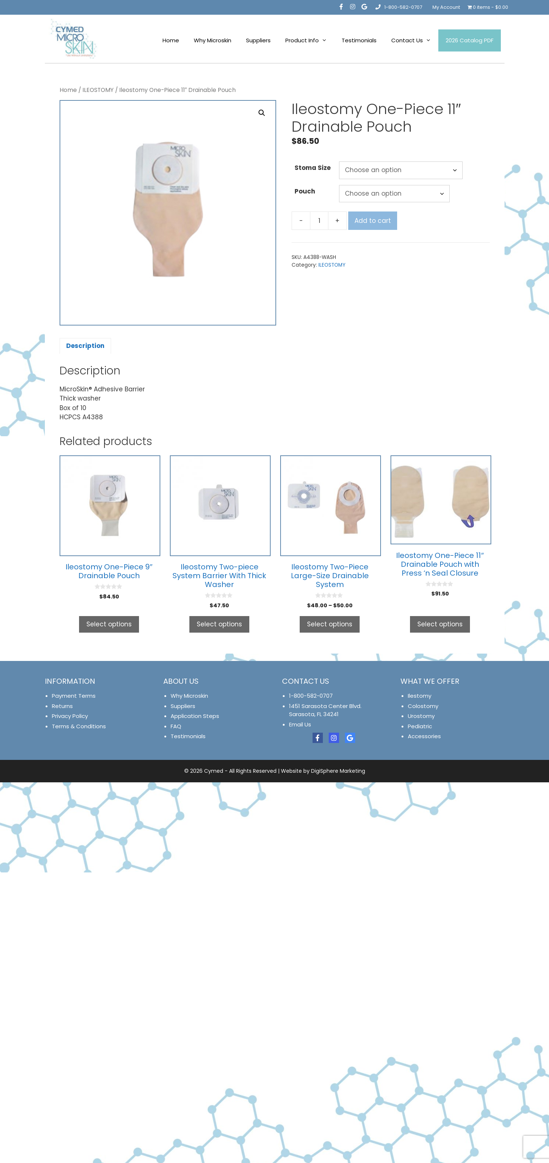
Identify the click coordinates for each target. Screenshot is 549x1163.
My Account (446, 7)
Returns (62, 706)
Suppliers (258, 40)
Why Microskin (212, 40)
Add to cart (372, 220)
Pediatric (420, 726)
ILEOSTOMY (98, 90)
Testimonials (359, 40)
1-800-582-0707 (398, 7)
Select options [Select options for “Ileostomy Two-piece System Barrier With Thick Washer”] (219, 624)
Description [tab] (85, 345)
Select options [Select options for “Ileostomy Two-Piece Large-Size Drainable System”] (329, 624)
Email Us (300, 724)
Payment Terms (74, 696)
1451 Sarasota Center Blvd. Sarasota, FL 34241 (325, 710)
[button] (261, 113)
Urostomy (421, 716)
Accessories (424, 736)
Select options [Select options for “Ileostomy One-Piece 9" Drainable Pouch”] (109, 624)
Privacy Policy (70, 716)
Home (171, 40)
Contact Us (414, 40)
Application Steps (195, 716)
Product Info (309, 40)
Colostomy (423, 706)
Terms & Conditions (79, 726)
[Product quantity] (319, 220)
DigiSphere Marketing (338, 771)
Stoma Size (313, 167)
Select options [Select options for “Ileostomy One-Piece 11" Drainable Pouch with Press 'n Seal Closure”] (440, 624)
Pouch (305, 191)
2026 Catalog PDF (469, 40)
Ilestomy (419, 696)
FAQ (176, 726)
